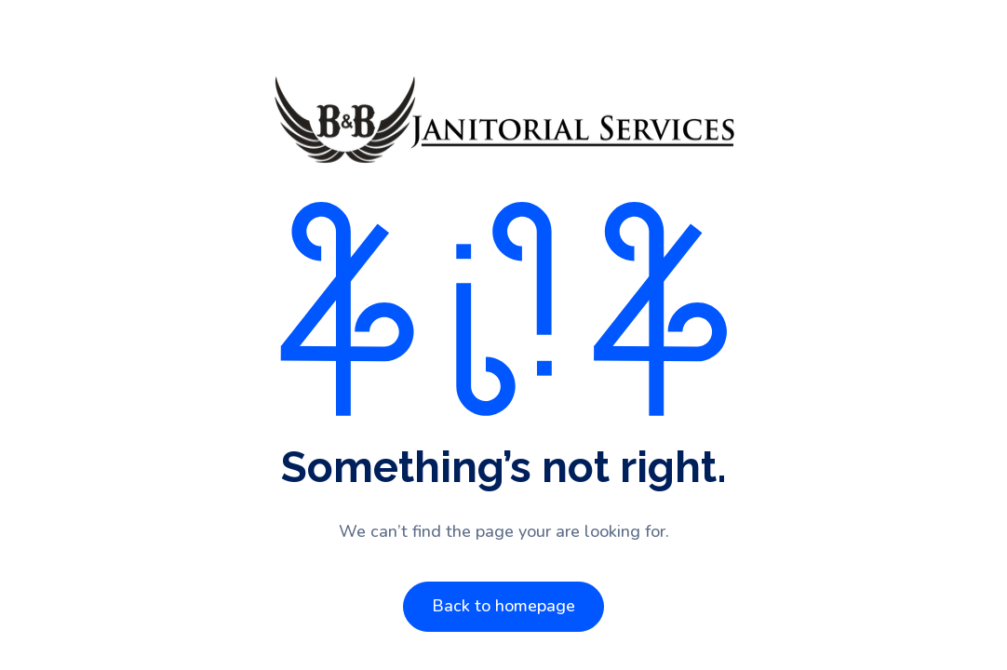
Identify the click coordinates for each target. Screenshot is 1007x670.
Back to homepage (503, 606)
